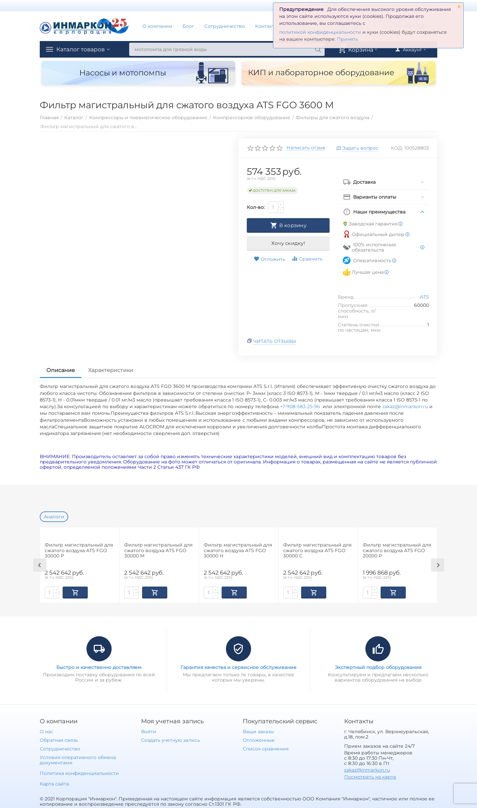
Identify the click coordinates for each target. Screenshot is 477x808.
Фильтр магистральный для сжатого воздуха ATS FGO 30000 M (158, 550)
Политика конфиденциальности (79, 773)
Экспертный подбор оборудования (378, 667)
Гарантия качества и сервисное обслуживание (238, 667)
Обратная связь (59, 739)
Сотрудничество (224, 26)
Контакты (266, 26)
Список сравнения (266, 748)
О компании (157, 26)
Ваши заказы (258, 731)
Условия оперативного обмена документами (78, 759)
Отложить (269, 259)
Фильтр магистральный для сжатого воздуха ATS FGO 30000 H (238, 550)
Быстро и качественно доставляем (98, 667)
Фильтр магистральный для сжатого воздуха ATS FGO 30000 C (317, 550)
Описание (60, 370)
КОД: (397, 148)
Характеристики (110, 370)
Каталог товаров (82, 49)
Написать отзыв (306, 148)
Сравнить (307, 259)
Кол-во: (256, 207)
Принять (347, 39)
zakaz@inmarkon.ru (405, 406)
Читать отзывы (274, 341)
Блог (188, 26)
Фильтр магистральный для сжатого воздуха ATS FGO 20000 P (397, 550)
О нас (46, 731)
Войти (148, 731)
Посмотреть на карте (370, 776)
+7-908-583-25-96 (301, 406)
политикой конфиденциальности (320, 32)
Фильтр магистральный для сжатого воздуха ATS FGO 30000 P (79, 550)
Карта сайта (54, 783)
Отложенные (259, 739)
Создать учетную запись (170, 739)
